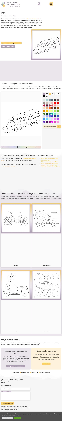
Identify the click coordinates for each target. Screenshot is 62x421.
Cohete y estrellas (46, 332)
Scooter (16, 332)
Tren (14, 15)
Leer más (16, 415)
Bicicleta (16, 265)
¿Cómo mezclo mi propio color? (49, 161)
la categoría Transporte (33, 18)
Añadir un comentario (9, 166)
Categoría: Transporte (7, 15)
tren (37, 372)
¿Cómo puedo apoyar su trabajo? (49, 163)
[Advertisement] (31, 71)
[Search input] (50, 126)
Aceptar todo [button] (17, 417)
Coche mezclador (46, 265)
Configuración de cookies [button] (8, 417)
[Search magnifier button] (59, 126)
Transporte (47, 372)
